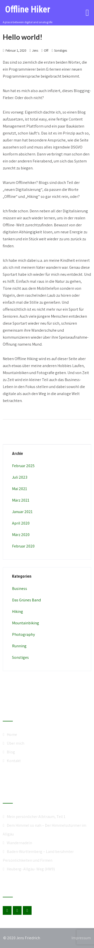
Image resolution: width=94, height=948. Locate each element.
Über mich (15, 743)
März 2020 (21, 534)
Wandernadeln (19, 842)
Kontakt (14, 760)
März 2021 (20, 500)
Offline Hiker (27, 9)
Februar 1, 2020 (16, 50)
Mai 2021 (19, 488)
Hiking (17, 611)
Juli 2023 (19, 477)
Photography (23, 634)
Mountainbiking (25, 623)
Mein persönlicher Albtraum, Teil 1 (36, 816)
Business (19, 588)
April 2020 (21, 523)
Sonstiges (60, 50)
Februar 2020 (23, 546)
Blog (11, 752)
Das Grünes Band (26, 600)
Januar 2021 (22, 511)
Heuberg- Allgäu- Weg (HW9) (31, 869)
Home (12, 734)
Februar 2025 (23, 465)
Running (19, 646)
